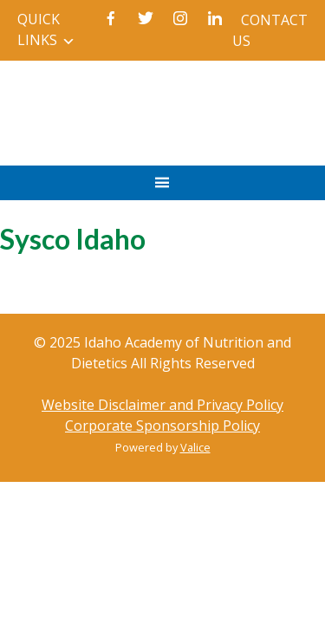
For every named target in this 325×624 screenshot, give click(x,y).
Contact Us (270, 30)
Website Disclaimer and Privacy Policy (162, 404)
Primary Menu (162, 191)
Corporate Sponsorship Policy (162, 425)
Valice (195, 447)
